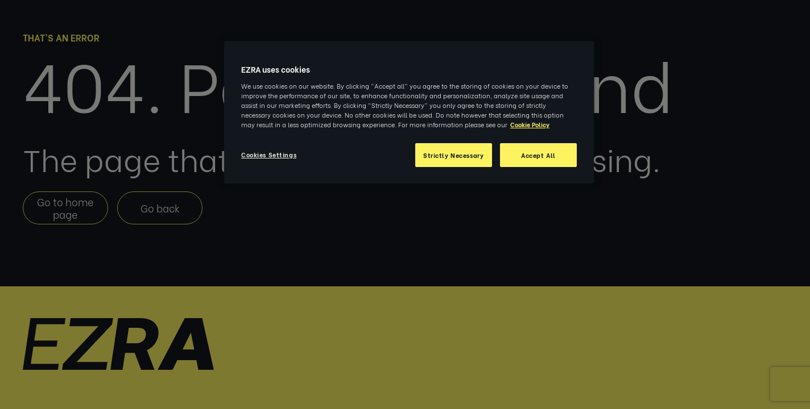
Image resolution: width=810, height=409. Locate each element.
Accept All (538, 155)
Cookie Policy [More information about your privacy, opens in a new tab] (529, 124)
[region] (409, 112)
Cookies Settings (268, 154)
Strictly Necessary (453, 155)
